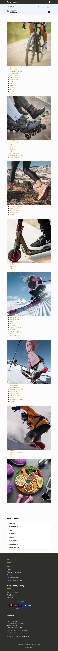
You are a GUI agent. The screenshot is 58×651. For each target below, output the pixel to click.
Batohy (12, 89)
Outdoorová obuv (15, 206)
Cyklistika (29, 59)
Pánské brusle (14, 139)
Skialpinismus (29, 378)
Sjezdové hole (14, 319)
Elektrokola (13, 69)
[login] (49, 2)
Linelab (32, 647)
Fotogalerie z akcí (12, 575)
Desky (12, 264)
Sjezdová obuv (14, 317)
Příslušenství (14, 79)
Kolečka (12, 145)
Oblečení (12, 91)
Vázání (12, 451)
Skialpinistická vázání (16, 389)
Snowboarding (29, 443)
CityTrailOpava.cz (12, 598)
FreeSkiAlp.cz (11, 595)
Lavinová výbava (15, 393)
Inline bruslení (29, 133)
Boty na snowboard (16, 453)
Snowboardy (14, 449)
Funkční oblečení (15, 157)
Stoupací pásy (14, 391)
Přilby (11, 83)
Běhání (29, 199)
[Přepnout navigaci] (40, 11)
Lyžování (29, 310)
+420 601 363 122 (13, 2)
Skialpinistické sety (16, 383)
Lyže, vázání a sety (15, 315)
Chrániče (12, 87)
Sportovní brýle (14, 153)
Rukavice (12, 330)
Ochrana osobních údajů (14, 581)
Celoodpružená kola (16, 67)
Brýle (11, 323)
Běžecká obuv (14, 204)
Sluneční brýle (14, 85)
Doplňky (12, 215)
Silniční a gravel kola (16, 71)
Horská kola (13, 65)
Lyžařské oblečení (15, 328)
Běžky (11, 334)
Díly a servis (13, 147)
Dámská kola (14, 73)
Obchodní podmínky (13, 578)
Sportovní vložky (15, 208)
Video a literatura (15, 336)
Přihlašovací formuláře (14, 572)
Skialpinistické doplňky (17, 399)
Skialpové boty (14, 387)
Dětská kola (13, 75)
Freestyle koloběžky (16, 262)
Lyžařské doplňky (15, 332)
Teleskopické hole (15, 395)
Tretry (12, 81)
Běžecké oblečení (15, 210)
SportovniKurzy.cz (12, 592)
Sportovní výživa (29, 497)
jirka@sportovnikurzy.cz (14, 627)
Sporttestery (14, 213)
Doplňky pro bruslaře (16, 155)
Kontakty (10, 566)
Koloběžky (29, 256)
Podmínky (10, 569)
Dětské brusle (14, 143)
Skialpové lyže (14, 385)
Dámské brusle (14, 141)
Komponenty (14, 77)
